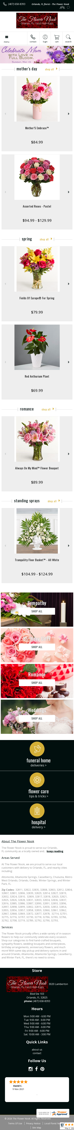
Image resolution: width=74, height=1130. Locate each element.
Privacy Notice (33, 1123)
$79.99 (37, 312)
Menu (6, 41)
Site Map (36, 1127)
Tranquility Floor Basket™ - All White (37, 560)
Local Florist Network (55, 1123)
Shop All (49, 69)
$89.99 (37, 482)
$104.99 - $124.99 (37, 573)
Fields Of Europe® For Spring (37, 298)
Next (69, 114)
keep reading (55, 851)
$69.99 (37, 390)
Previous (5, 114)
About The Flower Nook (18, 841)
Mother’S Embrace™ (37, 128)
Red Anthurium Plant (37, 376)
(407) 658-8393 (16, 4)
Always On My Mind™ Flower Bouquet (37, 468)
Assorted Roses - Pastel (37, 206)
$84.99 (37, 142)
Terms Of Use (15, 1123)
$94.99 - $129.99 (37, 220)
